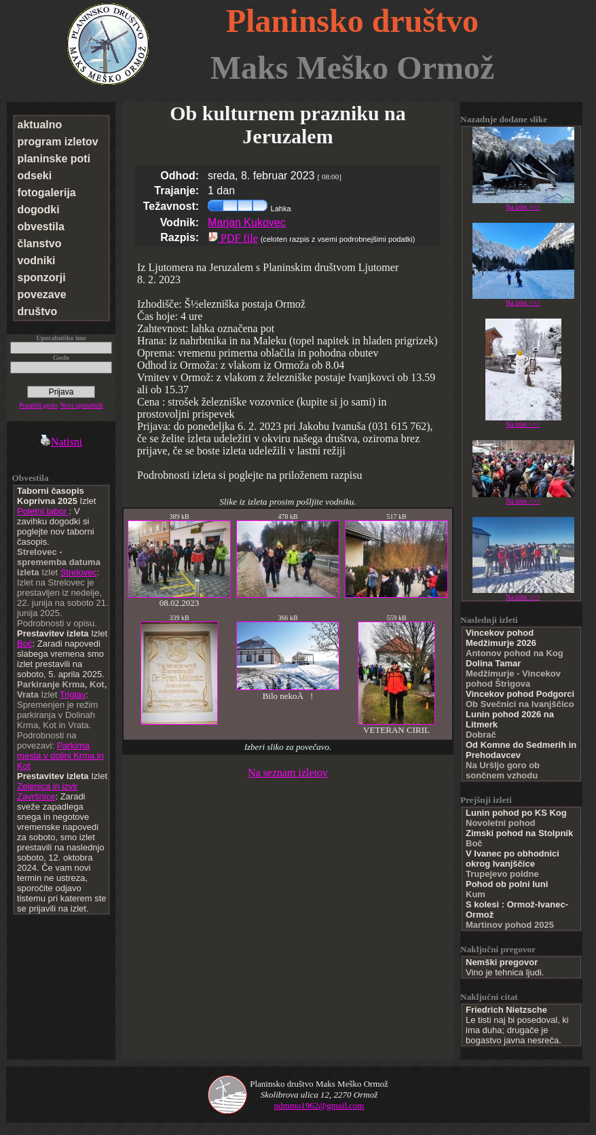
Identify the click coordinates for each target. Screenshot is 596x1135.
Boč (24, 643)
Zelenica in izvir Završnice (47, 791)
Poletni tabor (43, 511)
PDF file (233, 238)
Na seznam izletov (288, 772)
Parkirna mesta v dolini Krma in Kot (60, 755)
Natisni (61, 442)
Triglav (73, 694)
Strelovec (78, 572)
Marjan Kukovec (247, 222)
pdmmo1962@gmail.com (319, 1105)
